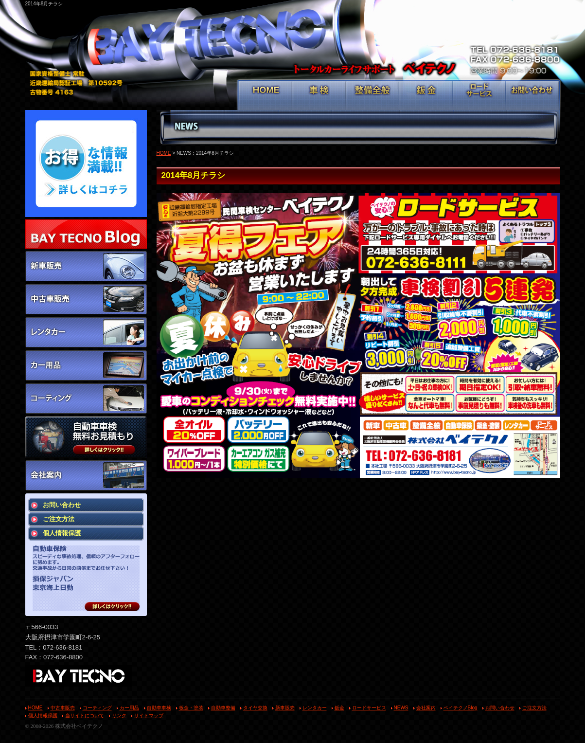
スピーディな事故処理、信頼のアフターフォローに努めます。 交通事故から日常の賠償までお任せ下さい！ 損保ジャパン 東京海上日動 (86, 578)
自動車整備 (223, 707)
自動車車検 (159, 707)
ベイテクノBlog (460, 707)
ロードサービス (479, 95)
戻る (521, 491)
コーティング (97, 707)
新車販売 (285, 707)
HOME (265, 95)
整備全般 (372, 95)
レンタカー (314, 707)
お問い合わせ (532, 95)
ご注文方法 (58, 519)
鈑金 (426, 95)
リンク (119, 715)
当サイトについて (84, 715)
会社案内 (426, 707)
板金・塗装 (191, 707)
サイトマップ (148, 715)
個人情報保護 (62, 533)
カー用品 (129, 707)
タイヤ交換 (255, 707)
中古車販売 (63, 707)
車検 (319, 95)
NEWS (401, 707)
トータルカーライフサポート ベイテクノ (292, 44)
